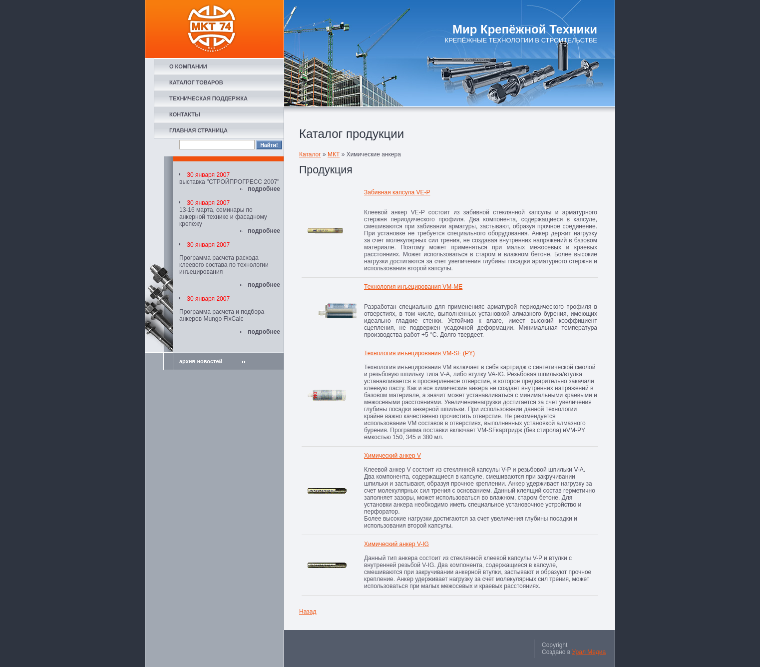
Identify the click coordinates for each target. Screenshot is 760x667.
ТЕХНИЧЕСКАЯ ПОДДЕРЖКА (208, 98)
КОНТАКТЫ (184, 114)
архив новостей (212, 361)
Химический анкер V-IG (396, 544)
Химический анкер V (392, 455)
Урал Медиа (589, 652)
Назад (307, 611)
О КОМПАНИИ (188, 66)
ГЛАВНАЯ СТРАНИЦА (198, 130)
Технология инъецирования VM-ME (413, 286)
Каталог (310, 154)
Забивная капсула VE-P (397, 192)
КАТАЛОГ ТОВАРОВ (196, 82)
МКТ (334, 154)
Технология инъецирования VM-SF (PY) (419, 353)
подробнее (264, 188)
